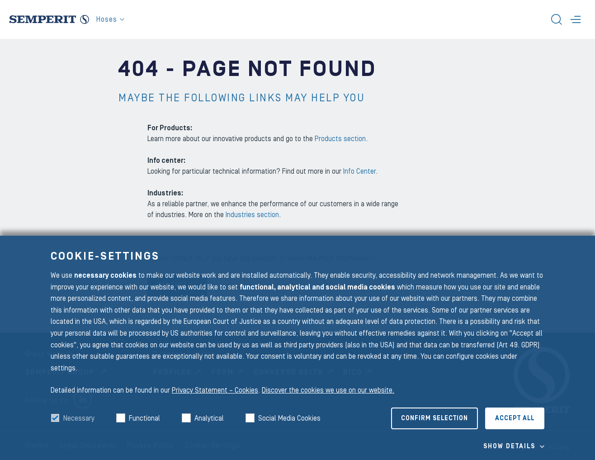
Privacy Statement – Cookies (215, 390)
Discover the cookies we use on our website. (328, 390)
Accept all (514, 418)
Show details (509, 446)
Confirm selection (434, 418)
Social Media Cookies (289, 418)
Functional (144, 418)
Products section (340, 139)
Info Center (359, 171)
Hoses (110, 19)
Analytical (209, 418)
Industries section (252, 215)
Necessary (78, 418)
